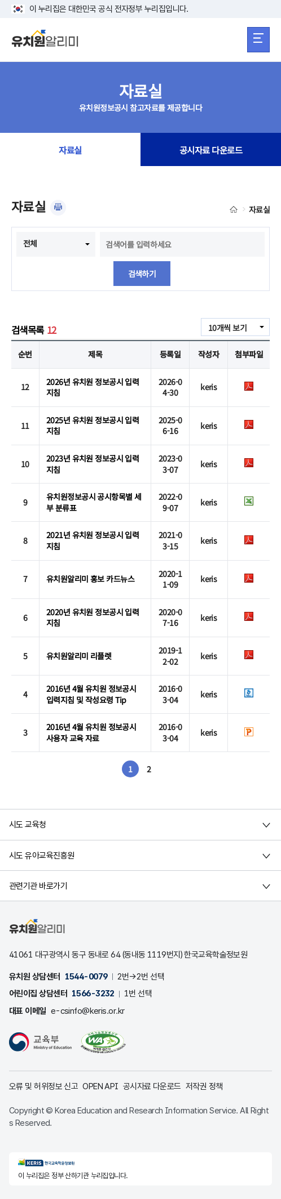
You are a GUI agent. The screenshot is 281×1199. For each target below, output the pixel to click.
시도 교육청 (27, 825)
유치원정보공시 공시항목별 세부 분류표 (94, 502)
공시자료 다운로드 (210, 150)
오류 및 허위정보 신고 (43, 1086)
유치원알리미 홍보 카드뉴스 (90, 578)
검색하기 (142, 273)
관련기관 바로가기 (38, 886)
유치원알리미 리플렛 (78, 655)
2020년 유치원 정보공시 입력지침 (92, 617)
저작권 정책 (204, 1086)
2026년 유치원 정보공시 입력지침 (92, 387)
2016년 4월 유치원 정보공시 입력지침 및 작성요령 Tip (91, 694)
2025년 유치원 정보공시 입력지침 (92, 425)
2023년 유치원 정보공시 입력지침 (92, 464)
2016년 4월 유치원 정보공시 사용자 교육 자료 (91, 732)
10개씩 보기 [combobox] (227, 327)
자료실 (70, 150)
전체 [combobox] (30, 243)
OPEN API (100, 1086)
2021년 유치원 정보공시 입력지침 (92, 540)
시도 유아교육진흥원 (41, 856)
